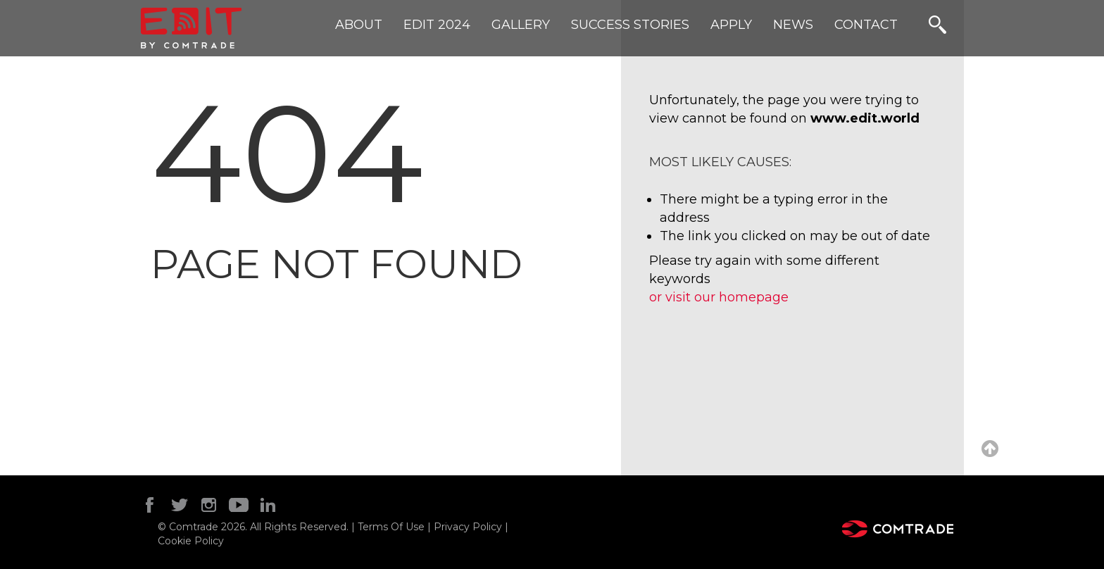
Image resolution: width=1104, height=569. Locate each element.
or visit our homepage (719, 297)
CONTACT (866, 24)
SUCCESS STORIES (630, 24)
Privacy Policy (468, 526)
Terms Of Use (392, 526)
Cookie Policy (191, 540)
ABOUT (358, 24)
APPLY (731, 24)
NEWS (793, 24)
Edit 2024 (436, 24)
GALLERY (520, 24)
